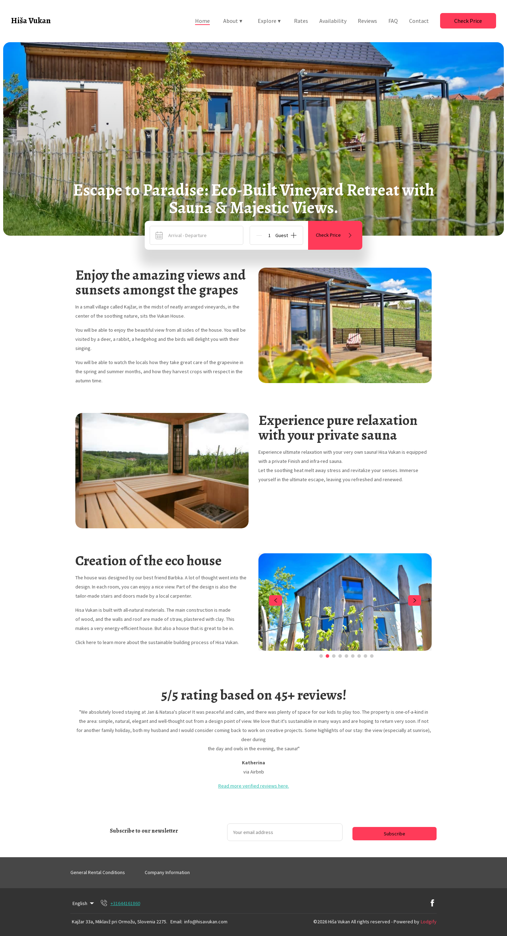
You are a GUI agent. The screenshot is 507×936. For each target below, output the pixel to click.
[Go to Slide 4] (340, 656)
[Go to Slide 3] (334, 656)
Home (202, 20)
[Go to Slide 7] (359, 656)
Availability (332, 20)
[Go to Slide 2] (327, 656)
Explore (269, 20)
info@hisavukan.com (205, 921)
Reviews (367, 20)
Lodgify (429, 921)
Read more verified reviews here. (253, 786)
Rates (301, 20)
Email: (176, 921)
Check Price (468, 20)
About (232, 20)
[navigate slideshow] (275, 600)
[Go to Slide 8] (365, 656)
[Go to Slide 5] (346, 656)
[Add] (293, 235)
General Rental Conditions (97, 872)
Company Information (167, 872)
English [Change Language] (84, 903)
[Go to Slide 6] (353, 656)
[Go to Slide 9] (372, 656)
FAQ (393, 20)
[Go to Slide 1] (321, 656)
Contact (419, 20)
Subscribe (394, 833)
